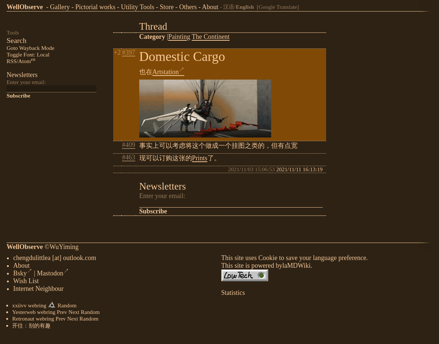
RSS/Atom (21, 61)
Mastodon (53, 274)
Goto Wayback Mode (30, 48)
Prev (62, 313)
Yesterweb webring (33, 313)
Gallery (60, 7)
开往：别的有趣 (31, 327)
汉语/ (238, 7)
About (210, 7)
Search (16, 40)
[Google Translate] (277, 7)
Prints (199, 158)
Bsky (22, 274)
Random (67, 307)
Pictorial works (95, 7)
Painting (179, 36)
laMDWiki (296, 267)
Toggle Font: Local (28, 54)
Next (74, 313)
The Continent (210, 36)
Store (167, 7)
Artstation (168, 72)
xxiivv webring (29, 307)
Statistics (233, 294)
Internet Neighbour (38, 290)
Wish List (26, 282)
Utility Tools (137, 7)
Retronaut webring (33, 320)
